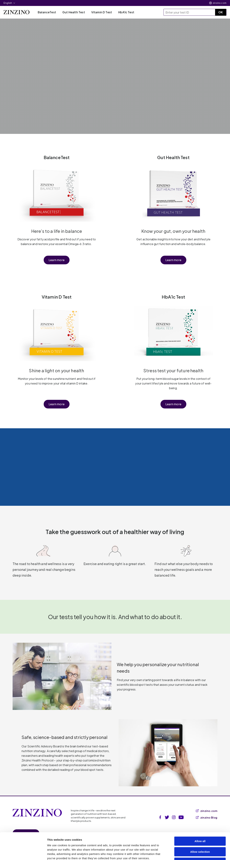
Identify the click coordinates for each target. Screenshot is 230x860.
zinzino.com (219, 3)
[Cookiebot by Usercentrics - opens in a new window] (23, 853)
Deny (200, 837)
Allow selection (200, 826)
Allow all (200, 815)
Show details (188, 852)
